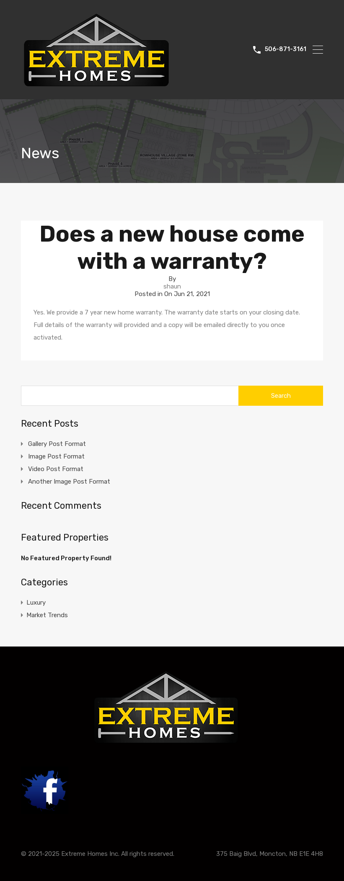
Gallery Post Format (57, 444)
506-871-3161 (285, 49)
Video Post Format (55, 469)
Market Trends (47, 615)
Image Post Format (56, 456)
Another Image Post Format (69, 481)
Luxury (36, 602)
